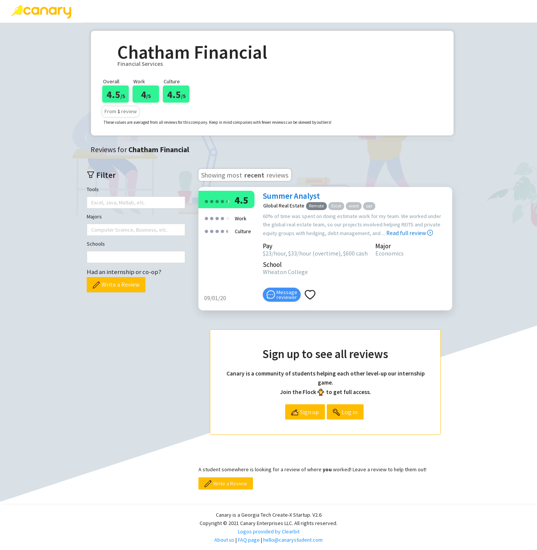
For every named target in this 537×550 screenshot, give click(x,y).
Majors (94, 216)
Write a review (157, 11)
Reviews (105, 11)
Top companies (219, 11)
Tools (93, 189)
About (316, 11)
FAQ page (249, 539)
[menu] (310, 11)
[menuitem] (105, 11)
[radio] (206, 201)
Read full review (409, 233)
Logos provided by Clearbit (269, 531)
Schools (96, 243)
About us (224, 539)
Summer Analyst (291, 196)
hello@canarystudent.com (293, 539)
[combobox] (92, 202)
